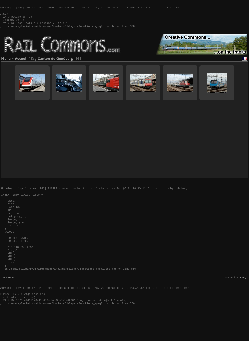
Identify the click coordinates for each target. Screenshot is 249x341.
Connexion (8, 302)
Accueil (21, 65)
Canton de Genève (54, 65)
